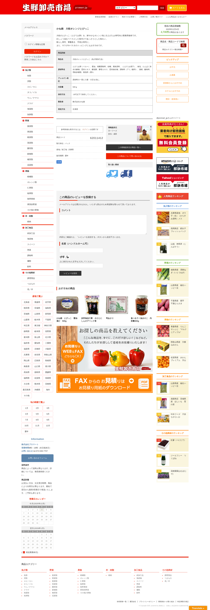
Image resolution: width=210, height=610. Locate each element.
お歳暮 (172, 75)
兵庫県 (27, 355)
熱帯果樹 (31, 199)
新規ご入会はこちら (33, 59)
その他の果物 (33, 210)
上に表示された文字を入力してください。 (78, 261)
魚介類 (28, 70)
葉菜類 (30, 126)
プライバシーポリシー (147, 601)
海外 (48, 390)
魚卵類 (30, 114)
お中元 (172, 67)
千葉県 (48, 320)
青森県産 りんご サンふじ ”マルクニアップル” (178, 329)
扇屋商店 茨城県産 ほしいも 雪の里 (178, 402)
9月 (48, 420)
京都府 (38, 349)
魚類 (30, 76)
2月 (37, 408)
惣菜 (30, 250)
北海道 (27, 302)
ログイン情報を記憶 (35, 44)
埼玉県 (27, 325)
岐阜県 (38, 331)
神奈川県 (48, 325)
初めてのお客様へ (129, 17)
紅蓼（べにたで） (178, 440)
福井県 (27, 343)
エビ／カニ (32, 87)
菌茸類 (30, 148)
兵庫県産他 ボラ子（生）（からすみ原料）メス (178, 216)
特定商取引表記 (182, 601)
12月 (48, 426)
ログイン (86, 129)
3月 (48, 408)
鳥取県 (27, 366)
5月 (37, 414)
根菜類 (30, 137)
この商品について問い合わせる (130, 156)
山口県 (38, 366)
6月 (48, 414)
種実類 (30, 159)
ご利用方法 (143, 17)
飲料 (30, 266)
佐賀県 (38, 378)
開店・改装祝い (172, 99)
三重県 (48, 343)
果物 (27, 171)
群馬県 (48, 314)
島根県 (48, 360)
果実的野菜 (32, 204)
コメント (66, 210)
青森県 (38, 302)
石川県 (48, 337)
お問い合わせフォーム (37, 458)
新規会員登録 (100, 17)
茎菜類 (30, 143)
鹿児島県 (27, 390)
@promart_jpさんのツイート (168, 118)
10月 (27, 426)
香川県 (48, 366)
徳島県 (38, 372)
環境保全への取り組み (166, 601)
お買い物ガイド (156, 17)
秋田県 (27, 308)
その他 (27, 395)
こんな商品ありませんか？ (176, 17)
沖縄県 (38, 390)
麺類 (30, 261)
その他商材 (30, 273)
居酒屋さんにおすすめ (172, 83)
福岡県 (27, 378)
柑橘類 (30, 177)
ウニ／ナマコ (33, 98)
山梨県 (27, 320)
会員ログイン (113, 17)
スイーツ (31, 244)
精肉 (30, 222)
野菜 (27, 121)
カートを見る (177, 7)
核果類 (30, 193)
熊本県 (38, 384)
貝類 (30, 81)
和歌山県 (48, 355)
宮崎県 (48, 384)
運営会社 (132, 601)
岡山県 (27, 360)
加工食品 (29, 228)
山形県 (38, 314)
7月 (27, 420)
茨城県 (27, 314)
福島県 (48, 308)
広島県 (38, 360)
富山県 (38, 337)
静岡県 (27, 331)
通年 (27, 431)
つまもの (31, 284)
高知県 (27, 372)
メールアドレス (38, 29)
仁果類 (30, 188)
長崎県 (48, 378)
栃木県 (38, 320)
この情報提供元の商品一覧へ (129, 147)
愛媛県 (48, 372)
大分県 (27, 384)
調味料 (30, 255)
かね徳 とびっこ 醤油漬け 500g (68, 318)
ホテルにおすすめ (172, 91)
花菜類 (30, 165)
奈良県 (38, 355)
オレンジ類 (32, 182)
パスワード (38, 38)
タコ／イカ (32, 92)
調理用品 (31, 278)
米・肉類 (29, 216)
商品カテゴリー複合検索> (172, 49)
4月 (27, 414)
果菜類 (30, 132)
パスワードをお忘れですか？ (37, 57)
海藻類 (30, 109)
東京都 (38, 325)
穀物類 (30, 154)
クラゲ (30, 103)
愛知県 (38, 343)
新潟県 (27, 337)
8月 (37, 420)
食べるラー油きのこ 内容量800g (142, 318)
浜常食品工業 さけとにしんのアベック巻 (93, 318)
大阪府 (48, 349)
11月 (38, 426)
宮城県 (38, 308)
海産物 (30, 239)
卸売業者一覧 (121, 601)
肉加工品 (31, 233)
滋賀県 (27, 349)
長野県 (48, 331)
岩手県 (48, 302)
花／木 (30, 289)
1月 (27, 408)
